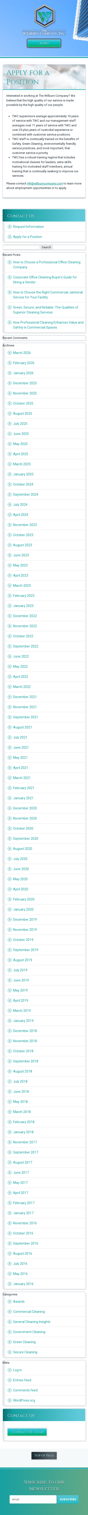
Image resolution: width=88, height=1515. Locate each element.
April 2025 (20, 454)
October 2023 (23, 535)
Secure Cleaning (25, 1352)
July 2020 (20, 859)
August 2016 (22, 1253)
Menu (44, 43)
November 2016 (25, 1223)
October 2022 (23, 636)
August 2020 (22, 849)
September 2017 (25, 1152)
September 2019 (25, 950)
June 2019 (21, 980)
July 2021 (20, 737)
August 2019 (22, 960)
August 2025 (22, 413)
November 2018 (25, 1041)
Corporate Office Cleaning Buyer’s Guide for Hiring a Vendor (45, 279)
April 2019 (20, 1000)
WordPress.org (24, 1400)
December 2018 (25, 1031)
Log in (17, 1370)
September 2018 (25, 1061)
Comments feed (25, 1390)
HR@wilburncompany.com (45, 183)
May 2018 (20, 1102)
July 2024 (20, 504)
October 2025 (23, 403)
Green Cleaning (24, 1342)
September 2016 (25, 1243)
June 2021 (21, 747)
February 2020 (23, 899)
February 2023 (23, 596)
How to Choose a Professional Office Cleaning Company (46, 264)
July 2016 (20, 1264)
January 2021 (23, 798)
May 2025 (20, 444)
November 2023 (25, 525)
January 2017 (23, 1213)
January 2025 (23, 474)
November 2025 (25, 393)
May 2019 (20, 990)
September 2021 (25, 717)
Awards (19, 1301)
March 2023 (22, 585)
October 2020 (23, 828)
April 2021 (20, 768)
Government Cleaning (29, 1332)
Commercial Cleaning (29, 1312)
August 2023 (22, 545)
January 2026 (23, 373)
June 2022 (21, 656)
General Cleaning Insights (31, 1322)
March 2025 (22, 464)
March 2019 (22, 1011)
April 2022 (20, 677)
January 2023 (23, 606)
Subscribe (68, 1499)
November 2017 (25, 1142)
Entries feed (22, 1380)
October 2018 (23, 1051)
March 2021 (22, 778)
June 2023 (21, 555)
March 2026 (22, 353)
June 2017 (21, 1172)
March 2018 (22, 1112)
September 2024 (25, 494)
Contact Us (20, 216)
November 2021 (25, 707)
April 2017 (20, 1193)
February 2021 (23, 788)
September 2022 (25, 646)
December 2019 (25, 919)
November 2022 (25, 626)
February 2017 (23, 1203)
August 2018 (22, 1071)
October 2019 (23, 940)
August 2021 (22, 727)
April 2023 (20, 575)
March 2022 (22, 687)
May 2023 (20, 565)
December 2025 (25, 383)
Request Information (28, 227)
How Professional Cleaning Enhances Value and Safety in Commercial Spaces (48, 325)
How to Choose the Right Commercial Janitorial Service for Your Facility (48, 294)
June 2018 (21, 1091)
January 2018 (23, 1132)
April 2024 (20, 515)
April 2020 (20, 889)
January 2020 (23, 909)
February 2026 (23, 363)
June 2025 (21, 434)
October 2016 (23, 1233)
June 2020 (21, 869)
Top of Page (44, 1455)
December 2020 (25, 808)
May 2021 (20, 758)
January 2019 (23, 1021)
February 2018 (23, 1122)
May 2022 (20, 666)
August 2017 (22, 1162)
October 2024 (23, 484)
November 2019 (25, 930)
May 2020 (20, 879)
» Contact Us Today (27, 1432)
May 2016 (20, 1274)
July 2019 (20, 970)
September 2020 (25, 838)
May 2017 (20, 1183)
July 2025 (20, 424)
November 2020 (25, 818)
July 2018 (20, 1081)
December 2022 (25, 616)
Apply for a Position (27, 237)
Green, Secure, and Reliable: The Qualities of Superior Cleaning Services (45, 309)
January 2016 (23, 1284)
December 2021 (25, 697)
